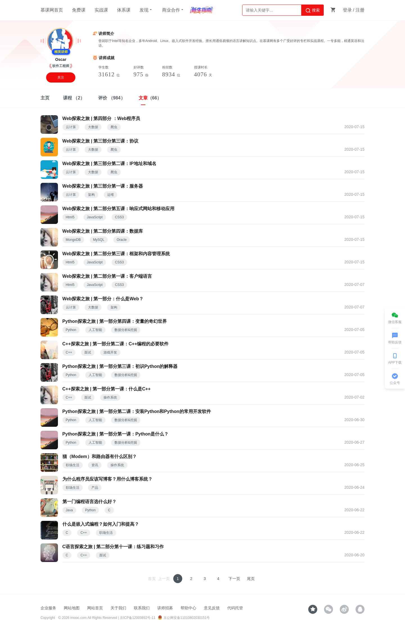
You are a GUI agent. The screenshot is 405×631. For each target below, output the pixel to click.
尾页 (251, 578)
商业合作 (173, 9)
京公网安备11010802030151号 (184, 618)
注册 (360, 10)
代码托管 (235, 608)
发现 (146, 9)
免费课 (79, 10)
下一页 (234, 578)
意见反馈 (212, 608)
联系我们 (142, 608)
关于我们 (118, 608)
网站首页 (95, 608)
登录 (347, 10)
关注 (60, 77)
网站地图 (72, 608)
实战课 (101, 10)
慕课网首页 (51, 10)
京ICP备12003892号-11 (138, 618)
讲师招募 (165, 608)
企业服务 (48, 608)
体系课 (123, 10)
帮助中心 (188, 608)
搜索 (312, 10)
